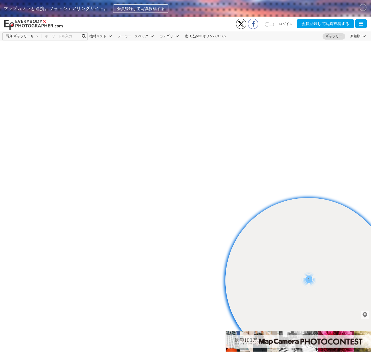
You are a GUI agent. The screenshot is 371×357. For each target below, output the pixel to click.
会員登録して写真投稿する (141, 8)
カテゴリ (169, 36)
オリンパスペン (215, 36)
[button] (361, 23)
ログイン (286, 24)
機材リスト (100, 36)
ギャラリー (334, 36)
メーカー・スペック (136, 36)
